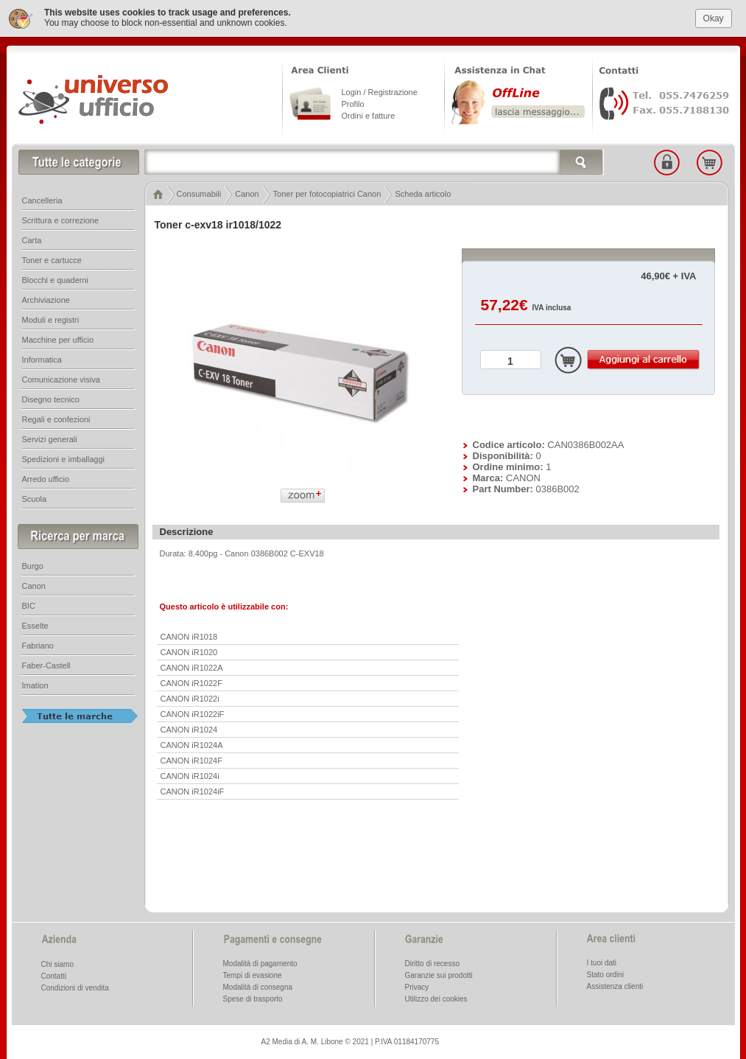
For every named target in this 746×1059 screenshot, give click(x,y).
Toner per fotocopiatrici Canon (327, 193)
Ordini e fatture (368, 115)
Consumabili (199, 193)
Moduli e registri (51, 319)
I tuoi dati (602, 962)
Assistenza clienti (615, 986)
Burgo (32, 565)
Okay (713, 18)
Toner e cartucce (52, 259)
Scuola (34, 498)
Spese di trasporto (253, 998)
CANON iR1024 (189, 728)
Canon (246, 193)
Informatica (42, 358)
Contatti (53, 975)
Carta (32, 239)
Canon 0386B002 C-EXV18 (274, 552)
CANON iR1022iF (193, 713)
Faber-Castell (46, 664)
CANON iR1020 (189, 651)
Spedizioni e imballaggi (63, 458)
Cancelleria (42, 199)
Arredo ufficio (46, 478)
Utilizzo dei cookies (436, 998)
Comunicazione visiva (61, 378)
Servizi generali (49, 438)
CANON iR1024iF (193, 790)
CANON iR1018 (189, 636)
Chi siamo (57, 964)
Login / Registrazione (380, 91)
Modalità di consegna (258, 986)
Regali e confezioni (56, 418)
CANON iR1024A (192, 744)
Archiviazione (46, 299)
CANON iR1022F (191, 682)
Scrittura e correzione (60, 219)
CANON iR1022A (192, 667)
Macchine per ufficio (58, 339)
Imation (35, 684)
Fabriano (38, 644)
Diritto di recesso (432, 963)
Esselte (35, 625)
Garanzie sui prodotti (439, 975)
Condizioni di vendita (75, 987)
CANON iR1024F (191, 759)
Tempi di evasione (252, 975)
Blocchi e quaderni (55, 279)
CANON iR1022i (190, 697)
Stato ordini (605, 974)
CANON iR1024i (190, 775)
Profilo (353, 103)
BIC (28, 605)
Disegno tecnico (51, 398)
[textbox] (374, 161)
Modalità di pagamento (260, 963)
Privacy (417, 986)
